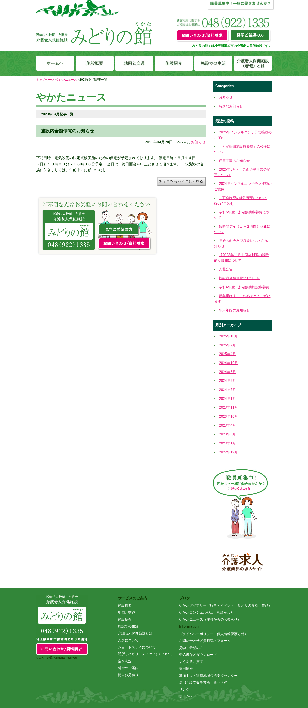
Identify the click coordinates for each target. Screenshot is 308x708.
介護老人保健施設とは (135, 633)
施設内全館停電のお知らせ (67, 130)
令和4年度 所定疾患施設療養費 (244, 287)
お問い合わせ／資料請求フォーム (205, 641)
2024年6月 (227, 372)
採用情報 (186, 668)
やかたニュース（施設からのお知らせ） (210, 619)
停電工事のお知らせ (234, 161)
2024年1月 (227, 399)
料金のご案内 (128, 668)
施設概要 (125, 605)
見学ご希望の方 (191, 648)
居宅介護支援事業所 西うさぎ (203, 682)
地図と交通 (126, 612)
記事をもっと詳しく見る (181, 181)
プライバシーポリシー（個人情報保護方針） (213, 634)
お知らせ (198, 142)
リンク (184, 689)
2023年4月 (227, 425)
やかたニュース (66, 79)
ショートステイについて (137, 647)
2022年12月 (228, 452)
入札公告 (226, 269)
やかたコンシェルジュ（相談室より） (208, 612)
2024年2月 (227, 390)
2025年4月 (227, 354)
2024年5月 (227, 381)
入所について (128, 640)
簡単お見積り (128, 675)
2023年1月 (227, 443)
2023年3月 (227, 434)
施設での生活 (128, 626)
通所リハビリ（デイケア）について (145, 654)
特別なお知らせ (231, 106)
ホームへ (186, 696)
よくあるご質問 (191, 662)
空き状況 (125, 661)
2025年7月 (227, 345)
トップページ (45, 79)
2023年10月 (228, 417)
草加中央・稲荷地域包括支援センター (208, 676)
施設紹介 (125, 619)
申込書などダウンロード (198, 655)
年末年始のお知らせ (234, 310)
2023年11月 (228, 407)
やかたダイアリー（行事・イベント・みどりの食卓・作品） (225, 605)
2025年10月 (228, 336)
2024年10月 (228, 363)
